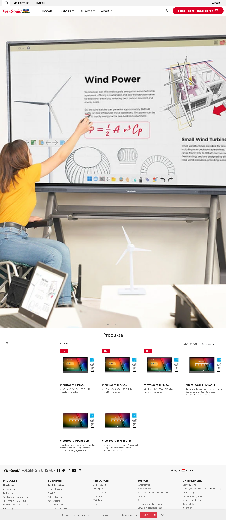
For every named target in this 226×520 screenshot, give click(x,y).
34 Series (17, 374)
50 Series (17, 387)
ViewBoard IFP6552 (72, 385)
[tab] (108, 324)
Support (216, 2)
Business (41, 2)
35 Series (17, 379)
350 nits (11, 508)
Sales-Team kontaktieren (195, 11)
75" (9, 456)
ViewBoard (13, 366)
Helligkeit (11, 504)
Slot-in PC (12, 422)
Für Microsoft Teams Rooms (22, 435)
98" (9, 469)
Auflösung (11, 487)
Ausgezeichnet (209, 343)
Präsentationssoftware (19, 426)
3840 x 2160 (13, 491)
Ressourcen (86, 10)
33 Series (17, 370)
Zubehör (11, 431)
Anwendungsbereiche (18, 361)
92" (9, 465)
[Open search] (169, 10)
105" (9, 474)
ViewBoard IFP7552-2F (74, 440)
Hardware (47, 10)
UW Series (17, 418)
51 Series (17, 392)
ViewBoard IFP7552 (114, 385)
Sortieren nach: (190, 343)
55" (9, 448)
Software (66, 10)
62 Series (17, 405)
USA (146, 514)
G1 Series (17, 413)
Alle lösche (47, 349)
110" (9, 478)
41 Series (17, 383)
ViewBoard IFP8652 (156, 385)
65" (9, 452)
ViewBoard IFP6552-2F (201, 385)
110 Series (17, 409)
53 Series (17, 400)
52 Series (9, 354)
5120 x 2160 (13, 495)
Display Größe (13, 444)
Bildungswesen (21, 2)
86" (9, 461)
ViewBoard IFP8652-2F (116, 440)
